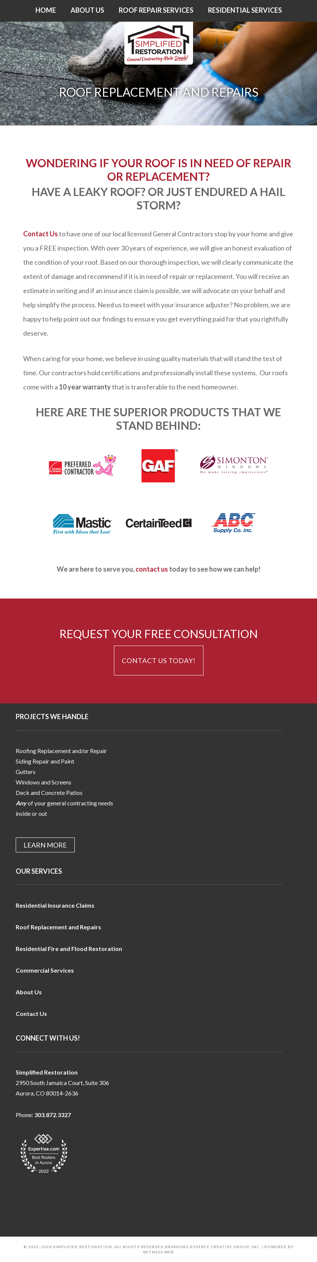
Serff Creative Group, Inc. (228, 1246)
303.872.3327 (52, 1114)
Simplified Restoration (158, 43)
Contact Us (40, 234)
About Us (29, 991)
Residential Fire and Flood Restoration (69, 948)
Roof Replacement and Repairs (58, 926)
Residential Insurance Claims (55, 905)
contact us (152, 569)
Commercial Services (45, 970)
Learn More (45, 845)
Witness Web (158, 1252)
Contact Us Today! (159, 660)
